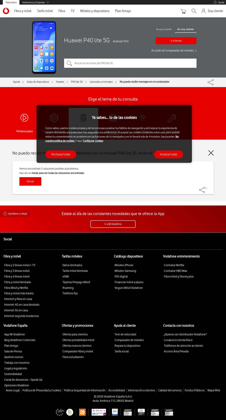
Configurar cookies (93, 140)
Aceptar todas (168, 154)
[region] (114, 134)
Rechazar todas (60, 154)
